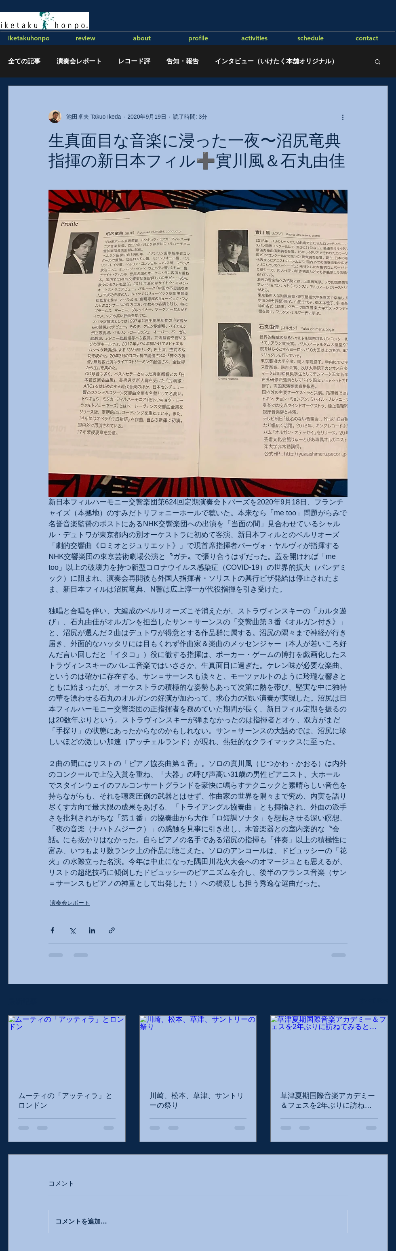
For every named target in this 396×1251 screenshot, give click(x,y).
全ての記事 (24, 61)
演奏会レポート (79, 61)
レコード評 (134, 61)
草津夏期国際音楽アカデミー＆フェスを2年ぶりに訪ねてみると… (327, 1101)
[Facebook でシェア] (52, 930)
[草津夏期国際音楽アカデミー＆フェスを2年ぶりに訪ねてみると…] (329, 1048)
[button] (377, 61)
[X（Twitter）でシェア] (72, 930)
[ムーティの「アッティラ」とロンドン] (66, 1048)
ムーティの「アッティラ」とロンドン (65, 1100)
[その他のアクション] (343, 116)
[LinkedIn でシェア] (92, 930)
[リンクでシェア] (112, 930)
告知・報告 (182, 61)
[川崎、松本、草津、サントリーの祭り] (198, 1048)
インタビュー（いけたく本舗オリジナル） (276, 61)
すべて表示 (374, 1000)
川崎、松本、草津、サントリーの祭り (197, 1100)
